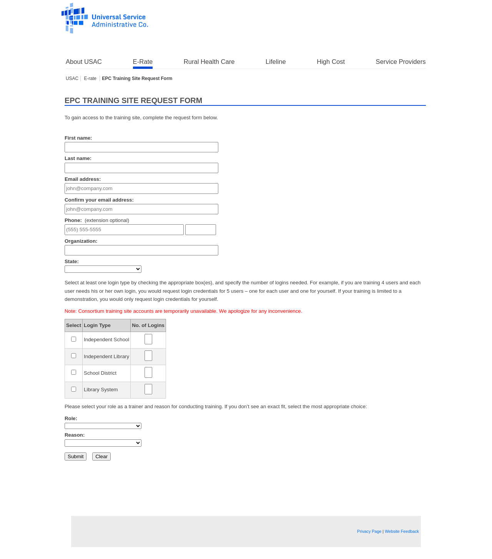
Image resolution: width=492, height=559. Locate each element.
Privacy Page (369, 531)
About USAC (84, 61)
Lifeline (276, 61)
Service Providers (401, 61)
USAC (72, 78)
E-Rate (143, 61)
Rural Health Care (209, 61)
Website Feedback (402, 531)
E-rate (90, 78)
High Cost (331, 61)
